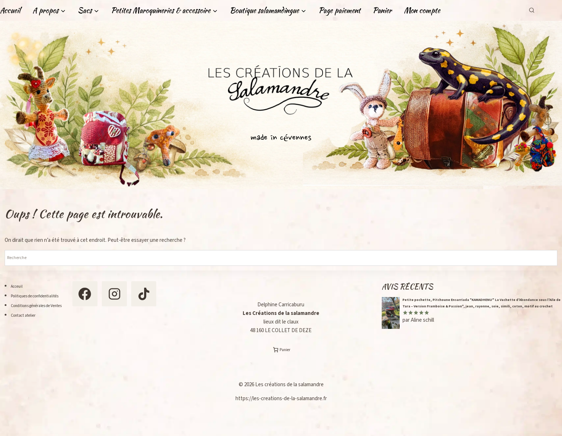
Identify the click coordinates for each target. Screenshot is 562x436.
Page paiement (340, 10)
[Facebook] (102, 296)
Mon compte (422, 10)
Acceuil (19, 286)
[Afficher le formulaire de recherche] (532, 10)
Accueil (10, 10)
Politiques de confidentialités (43, 296)
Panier (382, 10)
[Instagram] (137, 296)
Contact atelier (27, 325)
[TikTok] (102, 331)
